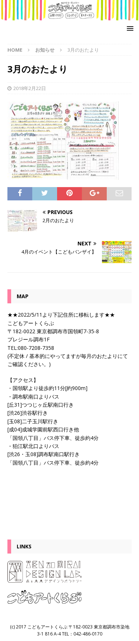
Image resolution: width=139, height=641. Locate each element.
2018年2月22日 (29, 88)
